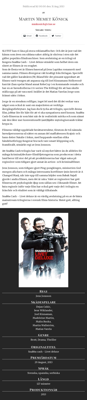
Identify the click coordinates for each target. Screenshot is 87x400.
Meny (81, 5)
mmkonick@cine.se (43, 24)
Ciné (9, 5)
